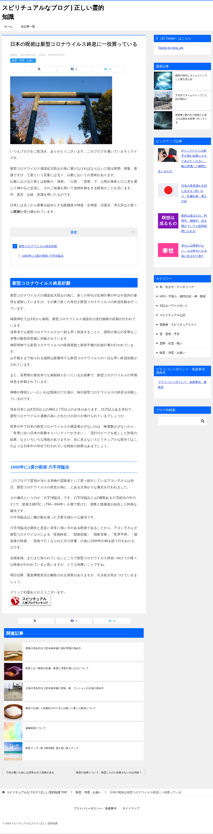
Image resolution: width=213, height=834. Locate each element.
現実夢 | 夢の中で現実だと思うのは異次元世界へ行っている (191, 119)
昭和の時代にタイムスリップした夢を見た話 (191, 77)
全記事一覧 (28, 26)
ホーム (8, 26)
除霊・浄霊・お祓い (23, 60)
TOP (37, 792)
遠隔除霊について (35, 728)
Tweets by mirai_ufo (170, 47)
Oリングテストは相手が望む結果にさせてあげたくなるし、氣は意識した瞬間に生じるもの (182, 161)
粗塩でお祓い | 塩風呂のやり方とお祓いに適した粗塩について (60, 708)
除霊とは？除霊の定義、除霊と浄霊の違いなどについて (57, 668)
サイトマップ (131, 808)
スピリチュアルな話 (172, 315)
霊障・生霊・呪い (171, 343)
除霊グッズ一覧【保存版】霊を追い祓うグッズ (51, 748)
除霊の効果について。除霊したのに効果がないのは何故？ (109, 772)
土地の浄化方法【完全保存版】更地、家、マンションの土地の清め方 (64, 688)
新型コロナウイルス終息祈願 (38, 246)
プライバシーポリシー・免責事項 (95, 808)
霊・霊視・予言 (170, 334)
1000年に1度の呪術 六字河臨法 (43, 255)
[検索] (182, 421)
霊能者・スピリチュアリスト (178, 324)
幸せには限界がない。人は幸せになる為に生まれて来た (194, 250)
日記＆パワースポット (174, 305)
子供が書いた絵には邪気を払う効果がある (30, 772)
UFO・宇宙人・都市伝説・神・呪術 (183, 296)
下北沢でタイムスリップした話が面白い (191, 97)
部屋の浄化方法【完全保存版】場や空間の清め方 (53, 648)
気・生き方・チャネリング (177, 287)
